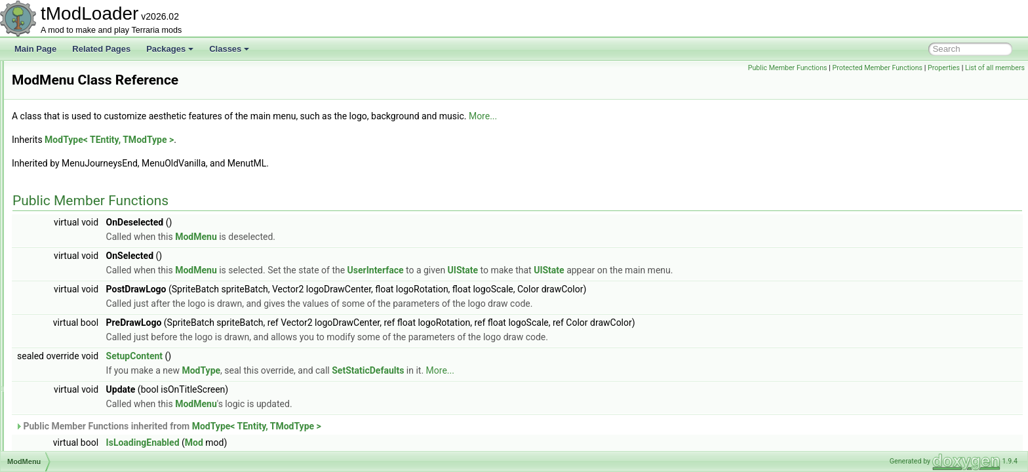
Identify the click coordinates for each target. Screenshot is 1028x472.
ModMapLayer (68, 247)
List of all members (995, 68)
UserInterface (539, 270)
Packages (169, 49)
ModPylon (60, 406)
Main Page (35, 49)
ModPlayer (62, 348)
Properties (944, 68)
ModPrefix (61, 363)
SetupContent (298, 356)
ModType (365, 370)
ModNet (57, 291)
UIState (627, 270)
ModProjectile (67, 377)
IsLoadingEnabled (307, 442)
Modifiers (59, 175)
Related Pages (101, 49)
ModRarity (61, 420)
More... (647, 116)
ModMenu (60, 262)
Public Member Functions (787, 68)
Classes (229, 49)
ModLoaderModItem (78, 233)
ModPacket (63, 319)
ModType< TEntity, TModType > (273, 139)
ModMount (62, 276)
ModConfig (62, 74)
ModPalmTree (67, 334)
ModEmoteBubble (74, 132)
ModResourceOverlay (81, 449)
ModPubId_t (64, 392)
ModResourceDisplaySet (86, 435)
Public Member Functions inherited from (332, 426)
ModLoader (63, 219)
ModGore (59, 146)
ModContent (64, 89)
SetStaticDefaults (532, 370)
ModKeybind (65, 204)
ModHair (58, 161)
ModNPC (59, 305)
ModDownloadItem (76, 103)
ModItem (58, 190)
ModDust (59, 118)
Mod (358, 442)
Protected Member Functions (877, 68)
